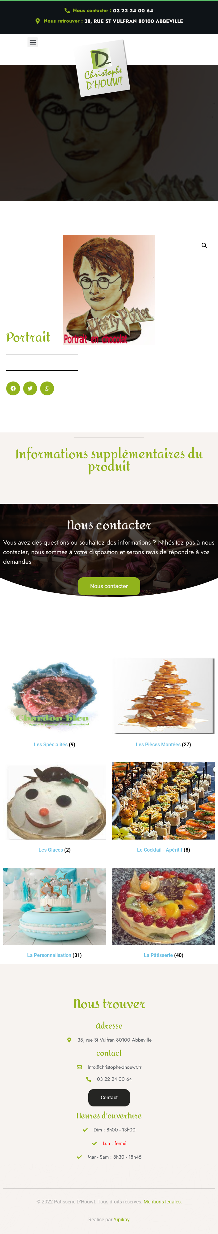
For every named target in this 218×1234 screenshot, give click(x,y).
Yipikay (122, 1220)
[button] (32, 42)
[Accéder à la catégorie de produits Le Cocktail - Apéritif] (163, 808)
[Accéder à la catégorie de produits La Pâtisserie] (163, 914)
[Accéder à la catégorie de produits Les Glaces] (54, 808)
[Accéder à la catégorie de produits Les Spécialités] (54, 703)
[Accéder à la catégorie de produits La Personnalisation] (54, 914)
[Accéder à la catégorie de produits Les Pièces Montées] (163, 703)
